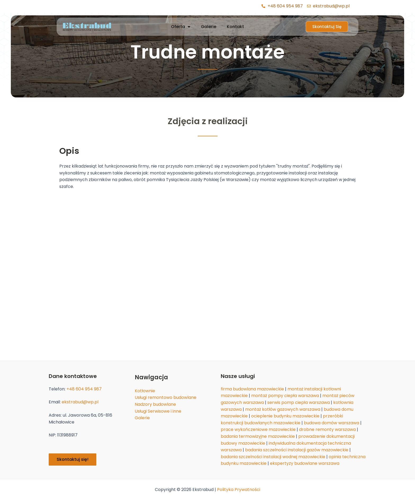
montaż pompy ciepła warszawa (285, 396)
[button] (327, 26)
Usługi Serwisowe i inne (158, 411)
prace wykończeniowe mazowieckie (258, 429)
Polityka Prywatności (238, 490)
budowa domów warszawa (331, 423)
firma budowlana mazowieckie (252, 389)
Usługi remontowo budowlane (165, 397)
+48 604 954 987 (84, 389)
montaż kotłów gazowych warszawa (282, 409)
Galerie (208, 27)
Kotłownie (145, 391)
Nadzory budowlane (155, 404)
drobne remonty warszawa (327, 429)
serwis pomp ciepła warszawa (298, 402)
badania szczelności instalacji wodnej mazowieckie (273, 457)
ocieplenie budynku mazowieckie (285, 416)
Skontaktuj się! (72, 459)
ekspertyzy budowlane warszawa (304, 463)
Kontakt (235, 27)
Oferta (180, 26)
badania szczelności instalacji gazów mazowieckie (296, 450)
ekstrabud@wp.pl (80, 402)
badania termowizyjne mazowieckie (258, 436)
